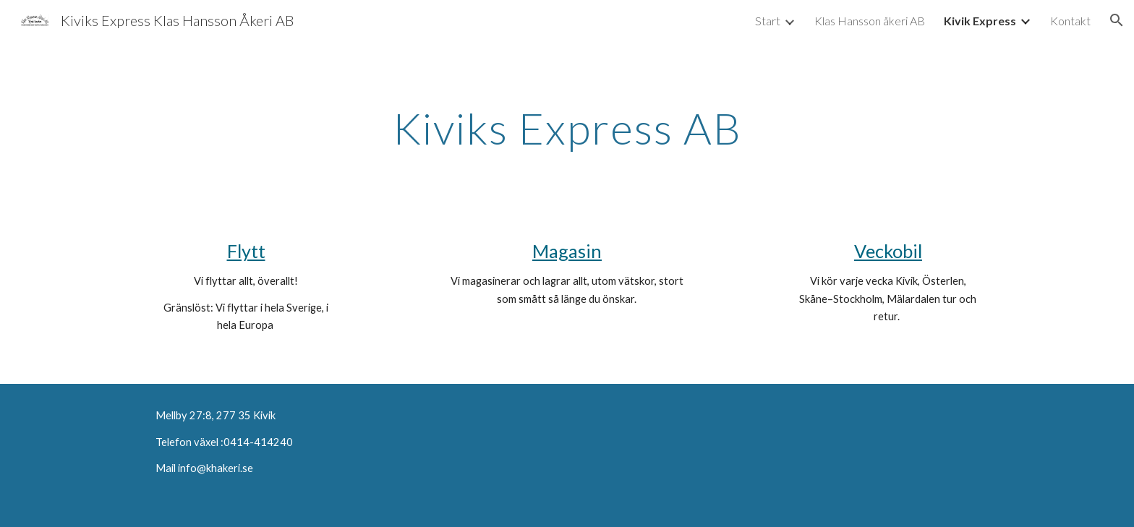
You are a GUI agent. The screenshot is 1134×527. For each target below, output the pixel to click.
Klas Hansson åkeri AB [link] (869, 20)
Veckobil (888, 251)
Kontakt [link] (1070, 20)
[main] (567, 128)
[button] (1116, 20)
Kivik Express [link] (980, 20)
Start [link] (767, 20)
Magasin (567, 251)
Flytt (246, 251)
